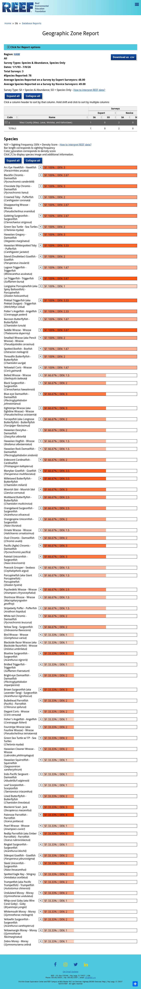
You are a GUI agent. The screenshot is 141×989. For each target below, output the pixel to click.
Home (8, 23)
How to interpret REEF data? (89, 90)
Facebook (55, 966)
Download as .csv (123, 57)
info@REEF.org (90, 978)
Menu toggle (136, 6)
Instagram (65, 966)
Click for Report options (25, 47)
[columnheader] (102, 113)
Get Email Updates (70, 971)
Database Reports (31, 23)
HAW (17, 54)
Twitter (75, 966)
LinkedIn (86, 966)
